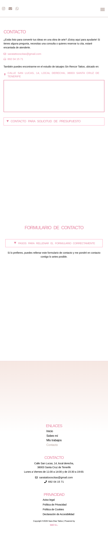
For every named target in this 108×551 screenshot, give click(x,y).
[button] (102, 9)
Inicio (49, 431)
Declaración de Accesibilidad (58, 514)
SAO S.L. (54, 525)
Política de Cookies (53, 509)
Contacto (52, 445)
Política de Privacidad (54, 504)
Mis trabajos (54, 440)
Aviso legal (49, 499)
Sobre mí (52, 435)
